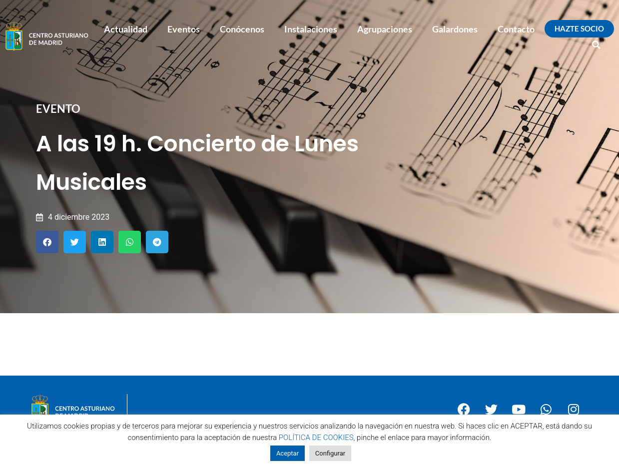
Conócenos (242, 29)
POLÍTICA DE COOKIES (316, 437)
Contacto (516, 29)
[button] (596, 44)
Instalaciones (310, 29)
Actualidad (125, 29)
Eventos (183, 29)
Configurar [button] (330, 453)
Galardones (455, 29)
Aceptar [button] (287, 453)
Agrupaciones (384, 29)
